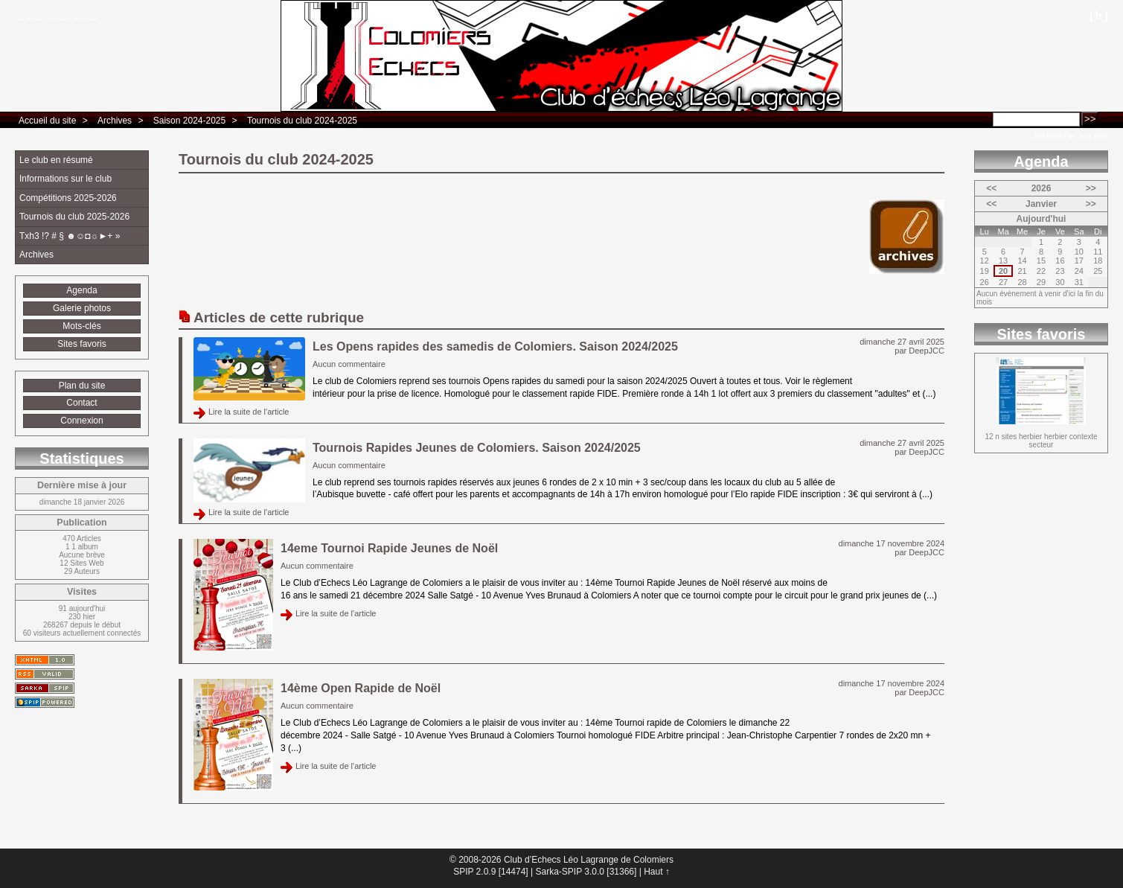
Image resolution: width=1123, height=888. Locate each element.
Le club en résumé (56, 160)
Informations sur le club (65, 178)
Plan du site (82, 385)
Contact (81, 402)
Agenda (81, 290)
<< (991, 188)
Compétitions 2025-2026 (68, 198)
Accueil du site (47, 120)
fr (1099, 15)
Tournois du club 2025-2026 (74, 216)
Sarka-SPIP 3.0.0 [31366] (585, 871)
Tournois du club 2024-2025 (302, 120)
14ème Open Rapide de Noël (361, 688)
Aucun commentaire (349, 364)
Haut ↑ (657, 871)
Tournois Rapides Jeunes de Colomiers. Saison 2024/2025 (477, 447)
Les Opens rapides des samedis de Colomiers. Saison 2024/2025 (495, 346)
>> (1091, 188)
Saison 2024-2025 (189, 120)
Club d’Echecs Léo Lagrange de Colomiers (57, 19)
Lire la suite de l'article (248, 411)
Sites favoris (81, 344)
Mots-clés (81, 326)
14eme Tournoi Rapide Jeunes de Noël (389, 548)
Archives (114, 120)
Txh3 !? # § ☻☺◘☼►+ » (69, 236)
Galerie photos (82, 308)
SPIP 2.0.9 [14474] (490, 871)
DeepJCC (926, 350)
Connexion (81, 420)
